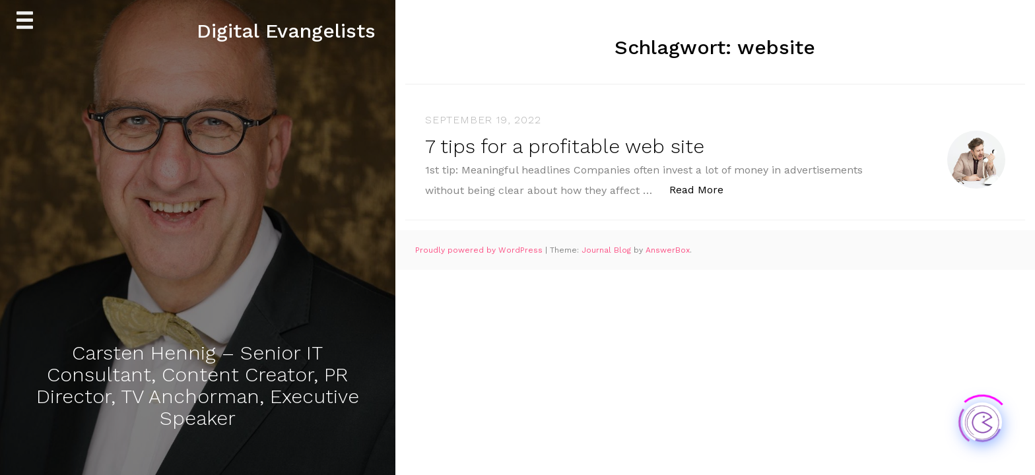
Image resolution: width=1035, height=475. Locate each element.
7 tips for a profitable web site (564, 146)
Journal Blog (608, 250)
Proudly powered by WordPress (480, 250)
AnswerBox (668, 250)
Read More (703, 189)
